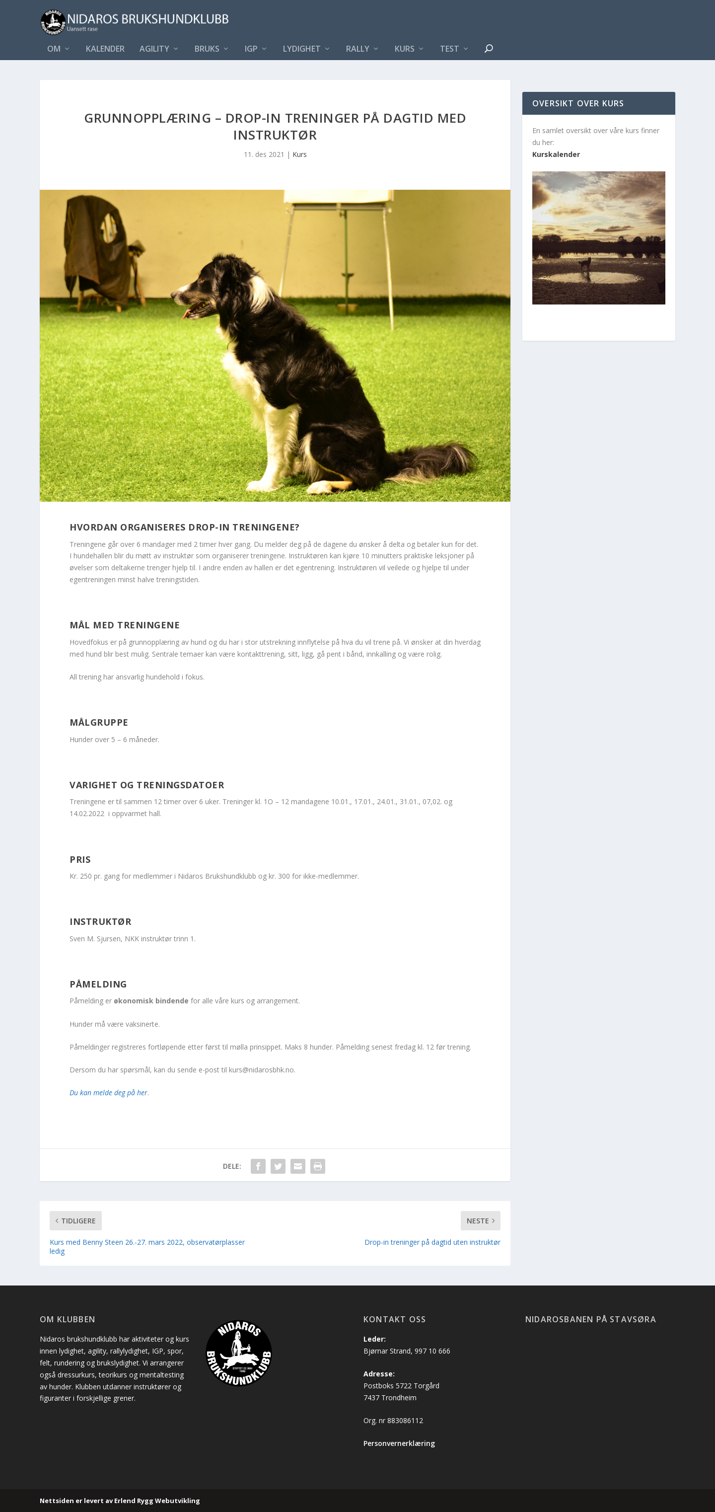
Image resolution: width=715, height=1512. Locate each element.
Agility (154, 49)
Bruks (207, 49)
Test (449, 49)
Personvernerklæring (399, 1443)
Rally (357, 49)
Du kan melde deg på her (108, 1092)
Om (54, 49)
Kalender (105, 49)
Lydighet (302, 49)
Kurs (405, 49)
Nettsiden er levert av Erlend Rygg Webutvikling (120, 1500)
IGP (251, 49)
